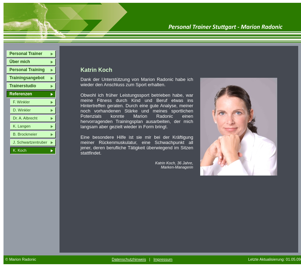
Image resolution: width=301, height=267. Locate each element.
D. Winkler (22, 110)
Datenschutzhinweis (129, 259)
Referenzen (20, 93)
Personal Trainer (25, 53)
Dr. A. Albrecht (25, 118)
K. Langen (21, 126)
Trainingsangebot (26, 77)
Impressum (162, 259)
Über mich (19, 61)
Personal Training (27, 69)
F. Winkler (21, 102)
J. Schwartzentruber (30, 142)
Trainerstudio (22, 85)
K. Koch (20, 150)
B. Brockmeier (25, 134)
